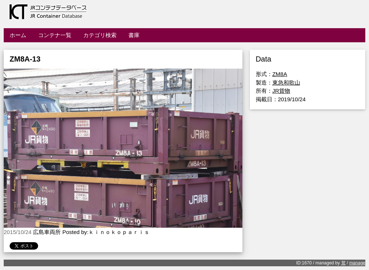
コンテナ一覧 (54, 35)
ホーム (18, 35)
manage (357, 263)
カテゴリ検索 (100, 35)
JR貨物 (281, 91)
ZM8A (279, 74)
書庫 (134, 35)
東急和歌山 (286, 82)
